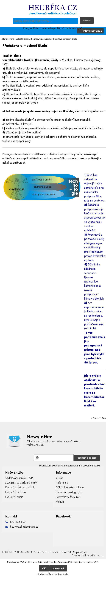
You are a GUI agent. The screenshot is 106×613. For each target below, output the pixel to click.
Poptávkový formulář (68, 497)
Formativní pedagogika (41, 39)
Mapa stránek (80, 552)
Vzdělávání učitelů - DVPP (19, 478)
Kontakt (60, 502)
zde (66, 574)
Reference (62, 483)
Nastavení (58, 568)
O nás (59, 478)
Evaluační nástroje (15, 492)
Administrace (39, 552)
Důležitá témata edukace (70, 487)
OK (44, 568)
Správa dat (65, 552)
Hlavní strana (8, 39)
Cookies (53, 552)
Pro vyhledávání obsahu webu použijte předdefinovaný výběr (53, 28)
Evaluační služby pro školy (20, 487)
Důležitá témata (23, 39)
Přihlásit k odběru (87, 458)
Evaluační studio (14, 497)
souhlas (28, 562)
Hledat (87, 20)
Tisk (104, 418)
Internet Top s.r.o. (94, 555)
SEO (29, 552)
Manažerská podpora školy (21, 483)
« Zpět (94, 418)
